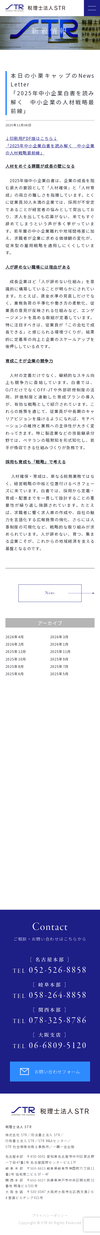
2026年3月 (59, 636)
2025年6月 (14, 673)
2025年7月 (59, 666)
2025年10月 (15, 658)
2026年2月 (14, 644)
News (50, 593)
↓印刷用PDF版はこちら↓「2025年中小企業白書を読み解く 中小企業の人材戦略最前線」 (50, 145)
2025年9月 (59, 658)
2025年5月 (59, 673)
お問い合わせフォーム (50, 1071)
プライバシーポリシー (50, 1215)
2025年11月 (60, 651)
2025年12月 (15, 651)
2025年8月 (14, 666)
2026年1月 (59, 644)
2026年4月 (14, 636)
